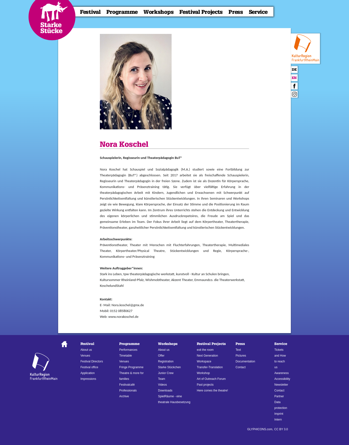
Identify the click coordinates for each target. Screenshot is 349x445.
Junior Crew (166, 373)
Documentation (245, 361)
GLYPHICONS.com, (260, 429)
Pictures (241, 355)
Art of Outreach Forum (211, 379)
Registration (166, 361)
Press (236, 12)
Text (238, 349)
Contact (241, 367)
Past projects (205, 384)
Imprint (278, 413)
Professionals (128, 390)
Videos (162, 384)
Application (87, 373)
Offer (161, 355)
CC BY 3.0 (281, 429)
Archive (124, 396)
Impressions (88, 379)
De (294, 70)
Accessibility (282, 379)
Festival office (89, 367)
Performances (128, 349)
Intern (278, 419)
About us (86, 349)
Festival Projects (201, 12)
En (294, 78)
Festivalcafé (127, 384)
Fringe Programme (131, 367)
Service (258, 12)
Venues (85, 355)
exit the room (205, 349)
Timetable (125, 355)
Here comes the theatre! (212, 390)
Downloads (165, 390)
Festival (90, 12)
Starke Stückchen (169, 367)
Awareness (281, 373)
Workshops (158, 12)
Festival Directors (91, 361)
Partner (279, 396)
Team (161, 379)
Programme (122, 12)
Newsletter (281, 384)
